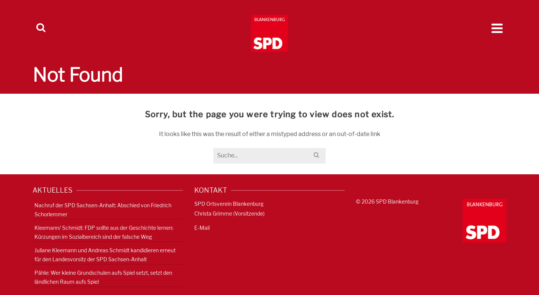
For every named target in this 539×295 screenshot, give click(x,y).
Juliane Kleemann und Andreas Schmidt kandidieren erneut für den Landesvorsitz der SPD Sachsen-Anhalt (105, 254)
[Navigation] (497, 28)
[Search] (41, 28)
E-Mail (202, 228)
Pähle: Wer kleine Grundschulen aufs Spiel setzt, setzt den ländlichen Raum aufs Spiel (103, 277)
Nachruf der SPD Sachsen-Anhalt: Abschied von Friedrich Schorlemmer (102, 209)
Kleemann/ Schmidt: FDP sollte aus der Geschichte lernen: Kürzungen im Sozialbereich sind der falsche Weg (103, 232)
